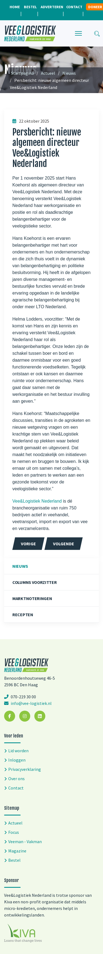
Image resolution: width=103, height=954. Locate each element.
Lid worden (18, 750)
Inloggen (17, 760)
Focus (13, 832)
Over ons (16, 778)
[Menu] (78, 33)
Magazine (17, 851)
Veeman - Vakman (25, 841)
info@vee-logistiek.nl (31, 703)
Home (15, 6)
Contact (74, 6)
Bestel (30, 6)
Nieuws (20, 566)
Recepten (22, 614)
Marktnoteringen (32, 598)
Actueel (15, 823)
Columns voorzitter (34, 582)
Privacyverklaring (24, 769)
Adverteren (52, 6)
